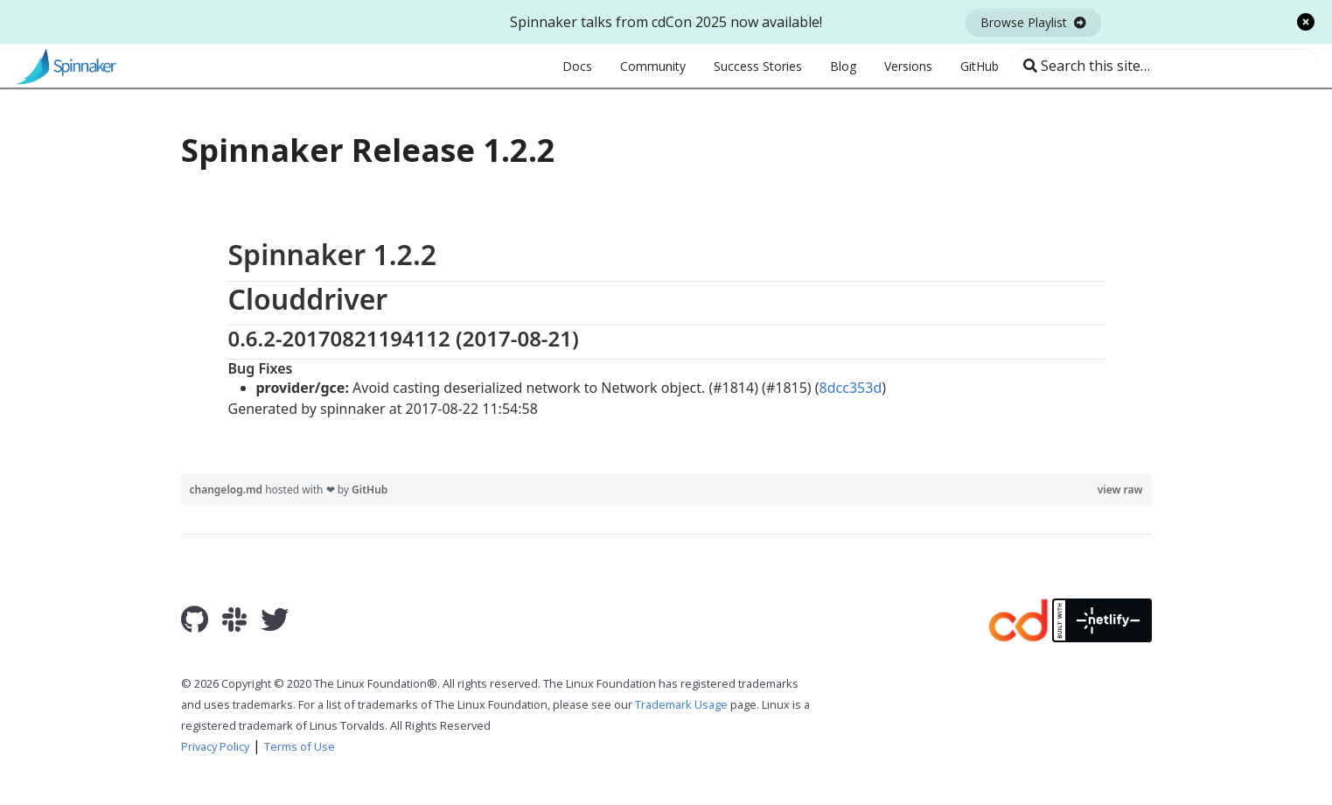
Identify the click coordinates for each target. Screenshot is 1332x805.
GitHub (369, 489)
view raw (1120, 489)
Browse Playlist (1033, 22)
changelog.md (228, 489)
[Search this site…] (1165, 65)
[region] (666, 328)
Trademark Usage (681, 704)
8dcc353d (850, 387)
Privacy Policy (215, 746)
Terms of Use (299, 746)
